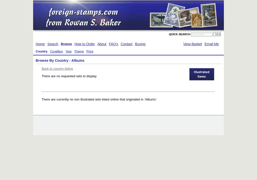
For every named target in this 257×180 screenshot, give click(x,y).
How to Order (85, 44)
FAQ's (113, 44)
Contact (127, 44)
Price (89, 51)
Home (40, 44)
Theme (79, 51)
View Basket (192, 44)
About (101, 44)
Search (52, 44)
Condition (56, 51)
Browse (66, 44)
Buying (140, 44)
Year (69, 51)
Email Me (212, 44)
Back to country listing (57, 68)
